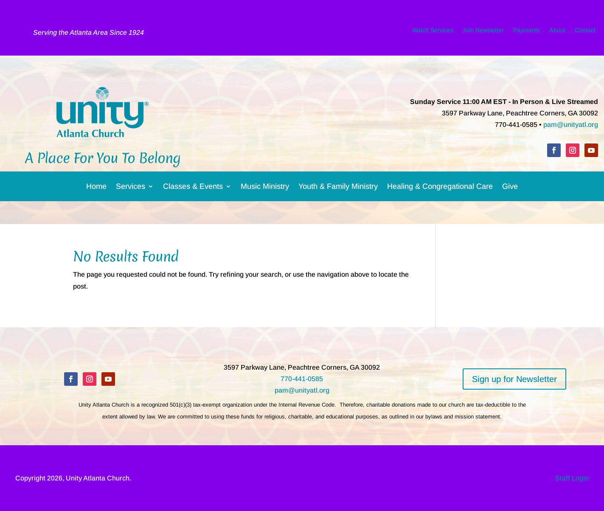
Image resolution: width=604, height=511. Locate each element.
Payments (526, 32)
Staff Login (572, 478)
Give (510, 188)
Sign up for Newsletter (514, 379)
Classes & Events (193, 188)
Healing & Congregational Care (440, 188)
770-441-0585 (302, 378)
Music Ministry (265, 188)
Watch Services (432, 32)
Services (130, 188)
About (557, 32)
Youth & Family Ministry (338, 188)
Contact (585, 32)
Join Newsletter (483, 32)
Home (96, 188)
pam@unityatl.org (570, 124)
